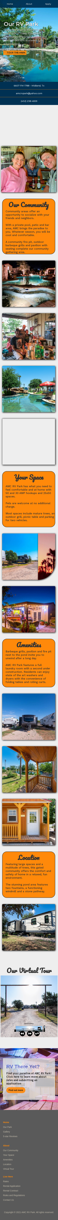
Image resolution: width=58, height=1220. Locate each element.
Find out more (16, 1090)
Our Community (10, 1150)
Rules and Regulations (14, 1195)
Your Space (8, 1155)
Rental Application (11, 1186)
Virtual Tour (8, 1169)
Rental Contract (10, 1190)
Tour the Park (16, 52)
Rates (6, 1181)
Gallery (6, 1131)
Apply (48, 4)
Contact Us (8, 1200)
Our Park (7, 1127)
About (29, 4)
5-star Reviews (10, 1136)
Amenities (8, 1159)
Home (10, 4)
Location (7, 1164)
